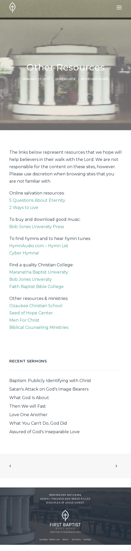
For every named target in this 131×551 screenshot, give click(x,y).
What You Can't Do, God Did (38, 423)
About (65, 539)
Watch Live (54, 539)
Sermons (76, 539)
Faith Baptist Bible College (36, 286)
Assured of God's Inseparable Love (44, 431)
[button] (119, 7)
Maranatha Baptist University (38, 272)
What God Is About (29, 397)
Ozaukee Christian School (35, 305)
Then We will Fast (27, 406)
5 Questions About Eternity (37, 200)
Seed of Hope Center (31, 313)
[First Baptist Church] (12, 7)
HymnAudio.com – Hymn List (38, 245)
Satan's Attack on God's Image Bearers (48, 389)
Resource (68, 79)
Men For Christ (24, 320)
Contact (87, 539)
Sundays (43, 539)
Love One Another (28, 414)
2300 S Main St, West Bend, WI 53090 (65, 532)
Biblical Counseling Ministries (38, 327)
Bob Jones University (30, 279)
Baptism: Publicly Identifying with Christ (50, 380)
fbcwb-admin (97, 79)
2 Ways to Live (23, 207)
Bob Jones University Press (36, 226)
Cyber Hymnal (24, 253)
